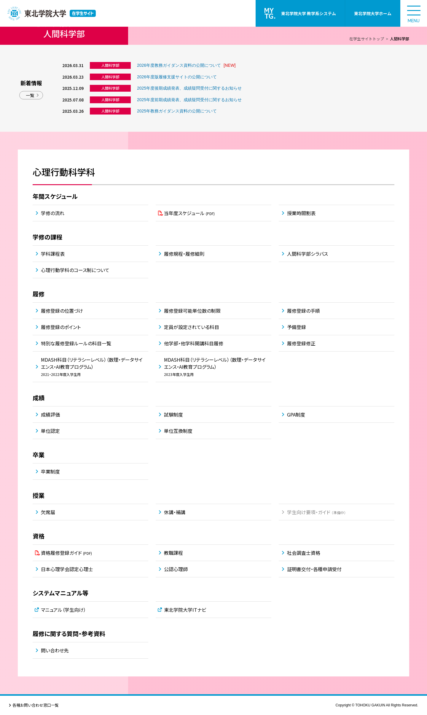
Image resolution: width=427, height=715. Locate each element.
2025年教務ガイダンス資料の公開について (177, 111)
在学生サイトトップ (366, 39)
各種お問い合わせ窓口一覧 (35, 705)
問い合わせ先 (55, 650)
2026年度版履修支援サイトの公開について (177, 76)
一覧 (30, 95)
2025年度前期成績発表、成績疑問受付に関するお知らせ (189, 99)
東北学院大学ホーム (372, 13)
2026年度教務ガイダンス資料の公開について (179, 65)
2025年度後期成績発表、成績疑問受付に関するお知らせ (189, 88)
